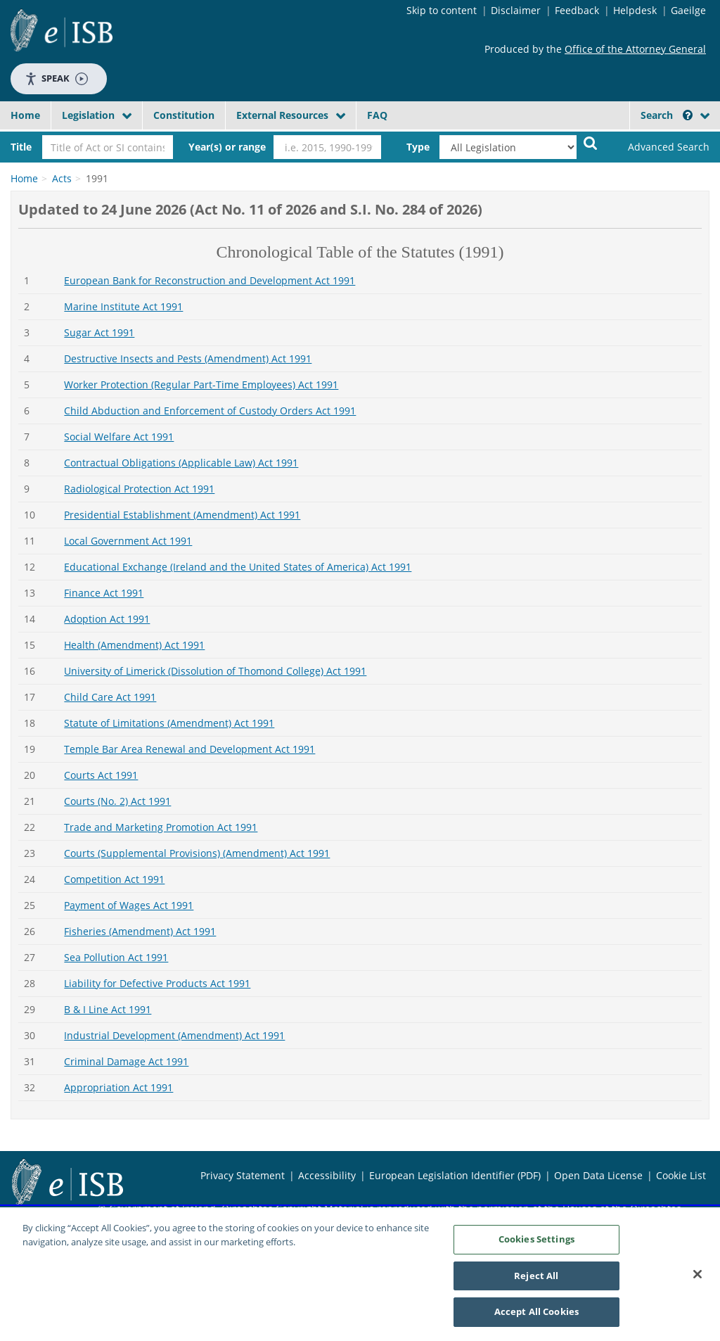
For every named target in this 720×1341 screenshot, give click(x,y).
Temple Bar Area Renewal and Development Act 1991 (189, 749)
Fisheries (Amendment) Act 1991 (140, 931)
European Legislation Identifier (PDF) (455, 1175)
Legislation (88, 115)
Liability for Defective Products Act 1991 (157, 983)
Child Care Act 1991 (110, 697)
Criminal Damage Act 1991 (126, 1061)
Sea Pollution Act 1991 (116, 957)
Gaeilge (688, 10)
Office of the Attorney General (635, 49)
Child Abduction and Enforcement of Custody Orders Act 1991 (210, 410)
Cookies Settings (536, 1244)
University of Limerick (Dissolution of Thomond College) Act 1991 (215, 671)
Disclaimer (516, 10)
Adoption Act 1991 (107, 618)
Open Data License (598, 1175)
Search (667, 115)
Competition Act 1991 (114, 879)
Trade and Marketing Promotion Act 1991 (160, 827)
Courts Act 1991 (101, 775)
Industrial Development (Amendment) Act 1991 (174, 1035)
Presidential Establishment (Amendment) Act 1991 (182, 514)
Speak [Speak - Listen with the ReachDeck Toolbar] (56, 78)
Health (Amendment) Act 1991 (134, 645)
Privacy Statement (242, 1175)
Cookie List (681, 1175)
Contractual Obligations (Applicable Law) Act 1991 (181, 462)
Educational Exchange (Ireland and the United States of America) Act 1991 (237, 566)
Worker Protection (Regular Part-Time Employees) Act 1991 (201, 384)
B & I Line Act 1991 (107, 1009)
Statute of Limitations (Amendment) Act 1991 (169, 723)
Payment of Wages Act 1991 (128, 905)
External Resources (282, 115)
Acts (62, 178)
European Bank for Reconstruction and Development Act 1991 (209, 280)
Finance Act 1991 (103, 592)
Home (25, 115)
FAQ (377, 115)
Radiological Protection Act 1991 (139, 488)
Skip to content (441, 10)
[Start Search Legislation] (591, 142)
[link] (660, 147)
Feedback (577, 10)
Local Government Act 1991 (128, 540)
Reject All (536, 1280)
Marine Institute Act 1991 (123, 306)
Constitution (183, 115)
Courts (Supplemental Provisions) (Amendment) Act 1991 (197, 853)
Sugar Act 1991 (99, 332)
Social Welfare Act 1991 (119, 436)
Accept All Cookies (536, 1317)
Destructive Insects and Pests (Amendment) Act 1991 (187, 358)
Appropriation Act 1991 (118, 1087)
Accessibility (327, 1175)
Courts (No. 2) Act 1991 (117, 801)
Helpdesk (635, 10)
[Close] (697, 1279)
